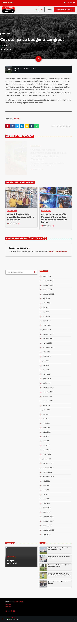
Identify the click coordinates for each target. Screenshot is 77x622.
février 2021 (47, 508)
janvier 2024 (47, 383)
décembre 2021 (48, 463)
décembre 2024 (48, 334)
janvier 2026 (47, 276)
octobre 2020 (47, 526)
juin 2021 (46, 490)
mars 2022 (46, 450)
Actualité (5, 34)
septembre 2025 (48, 294)
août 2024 (46, 352)
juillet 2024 (47, 356)
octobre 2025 (47, 290)
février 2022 (47, 454)
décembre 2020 (48, 517)
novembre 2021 (48, 468)
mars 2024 (46, 374)
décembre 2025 (48, 281)
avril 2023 (46, 423)
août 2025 (46, 299)
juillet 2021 (47, 486)
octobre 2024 (47, 343)
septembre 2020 (48, 530)
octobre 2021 (47, 472)
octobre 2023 (47, 397)
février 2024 (47, 379)
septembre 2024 (48, 348)
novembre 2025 (48, 285)
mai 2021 (46, 494)
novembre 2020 (48, 521)
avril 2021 (46, 499)
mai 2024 (46, 365)
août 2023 (46, 405)
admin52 (17, 119)
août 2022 (46, 428)
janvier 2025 (47, 330)
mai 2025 (46, 312)
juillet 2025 (47, 303)
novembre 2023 (48, 392)
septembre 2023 (48, 401)
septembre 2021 (48, 477)
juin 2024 (46, 361)
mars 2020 (46, 535)
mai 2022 (46, 441)
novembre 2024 (48, 339)
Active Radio (18, 601)
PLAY (49, 9)
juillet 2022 (47, 432)
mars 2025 (46, 321)
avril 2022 (46, 445)
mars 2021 (46, 503)
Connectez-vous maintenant (57, 252)
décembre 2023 (48, 388)
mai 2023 (46, 419)
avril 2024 (46, 370)
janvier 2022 (47, 459)
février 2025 (47, 325)
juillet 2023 (47, 410)
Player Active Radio (64, 9)
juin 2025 (46, 307)
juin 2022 (46, 437)
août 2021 (46, 481)
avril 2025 (46, 316)
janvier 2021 (47, 512)
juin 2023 (46, 414)
